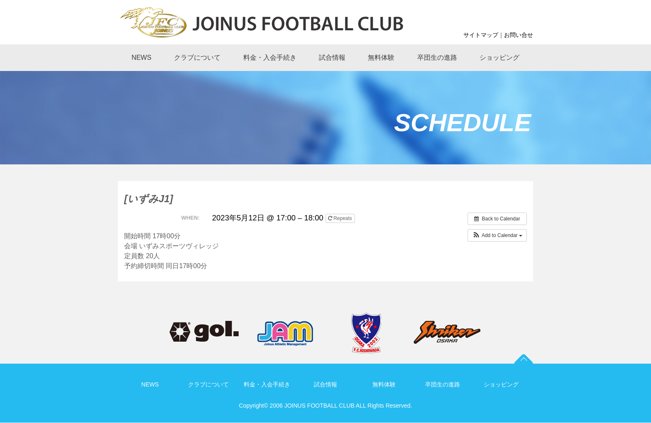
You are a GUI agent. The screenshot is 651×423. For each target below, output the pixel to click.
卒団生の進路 (442, 384)
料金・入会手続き (267, 384)
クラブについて (208, 384)
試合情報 (325, 384)
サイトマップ (480, 35)
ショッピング (501, 384)
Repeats (340, 218)
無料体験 (384, 384)
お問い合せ (518, 35)
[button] (497, 235)
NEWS (150, 384)
